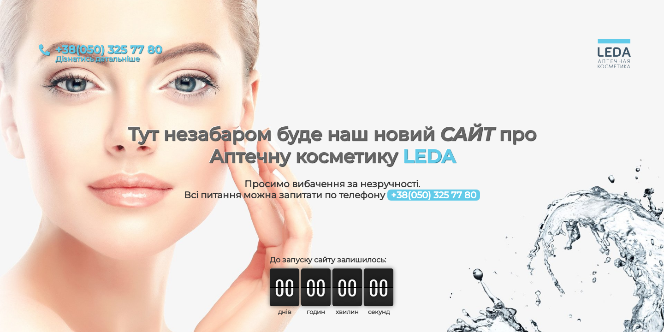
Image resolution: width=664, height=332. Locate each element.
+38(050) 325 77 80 (108, 49)
